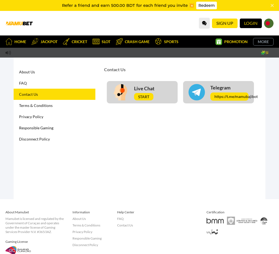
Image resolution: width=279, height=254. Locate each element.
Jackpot (44, 41)
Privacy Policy (31, 116)
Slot (101, 41)
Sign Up (224, 23)
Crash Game (133, 41)
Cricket (75, 41)
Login (250, 23)
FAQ (23, 83)
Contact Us (28, 94)
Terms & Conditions (36, 105)
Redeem (206, 5)
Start (143, 96)
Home (15, 41)
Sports (166, 41)
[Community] (204, 23)
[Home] (19, 23)
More (263, 41)
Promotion (232, 41)
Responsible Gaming (36, 127)
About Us (27, 72)
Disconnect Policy (34, 139)
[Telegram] (218, 92)
